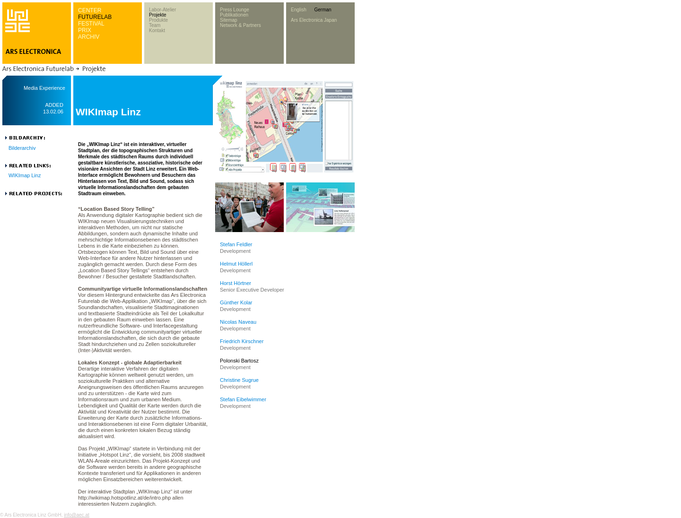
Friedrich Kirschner (241, 341)
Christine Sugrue (239, 380)
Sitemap (228, 20)
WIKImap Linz (25, 175)
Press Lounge (234, 9)
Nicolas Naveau (238, 322)
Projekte (157, 14)
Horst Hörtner (235, 283)
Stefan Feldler (236, 244)
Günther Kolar (236, 302)
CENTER (89, 10)
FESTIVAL (91, 23)
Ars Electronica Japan (314, 20)
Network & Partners (240, 25)
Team (154, 25)
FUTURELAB (95, 17)
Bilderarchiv (22, 148)
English (298, 9)
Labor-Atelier (162, 9)
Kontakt (157, 30)
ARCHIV (88, 37)
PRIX (84, 30)
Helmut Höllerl (236, 264)
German (322, 9)
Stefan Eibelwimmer (243, 399)
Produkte (158, 20)
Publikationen (234, 14)
